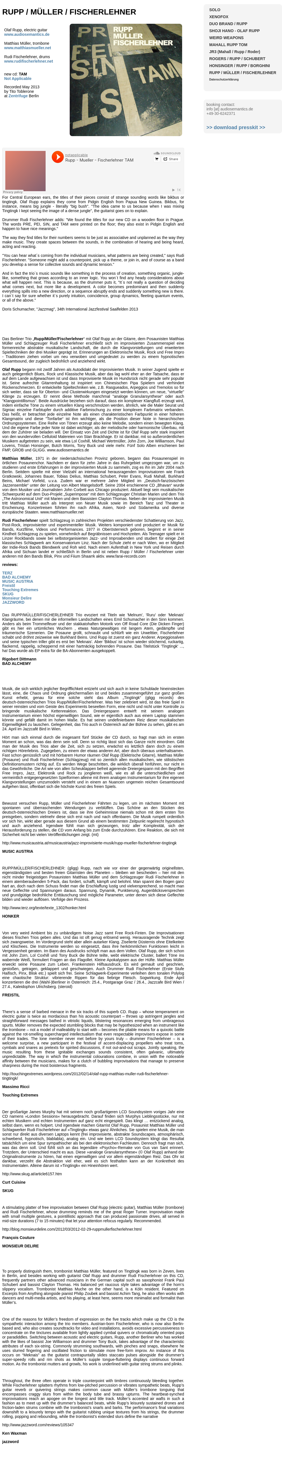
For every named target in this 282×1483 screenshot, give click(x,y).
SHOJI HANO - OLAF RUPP (234, 31)
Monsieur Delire (17, 598)
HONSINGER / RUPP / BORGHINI (239, 65)
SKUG (7, 594)
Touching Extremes (20, 589)
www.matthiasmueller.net (27, 48)
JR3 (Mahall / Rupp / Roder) (234, 51)
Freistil (8, 585)
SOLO (214, 10)
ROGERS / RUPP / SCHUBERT (237, 58)
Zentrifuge (18, 96)
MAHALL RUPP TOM (228, 44)
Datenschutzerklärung (224, 79)
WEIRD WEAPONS (226, 37)
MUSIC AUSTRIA (17, 581)
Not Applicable (18, 78)
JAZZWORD (13, 602)
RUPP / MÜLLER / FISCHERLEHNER (242, 72)
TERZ (7, 573)
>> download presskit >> (235, 127)
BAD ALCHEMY (16, 577)
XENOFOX (218, 17)
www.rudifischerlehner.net (28, 61)
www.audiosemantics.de (27, 34)
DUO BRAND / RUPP (228, 24)
